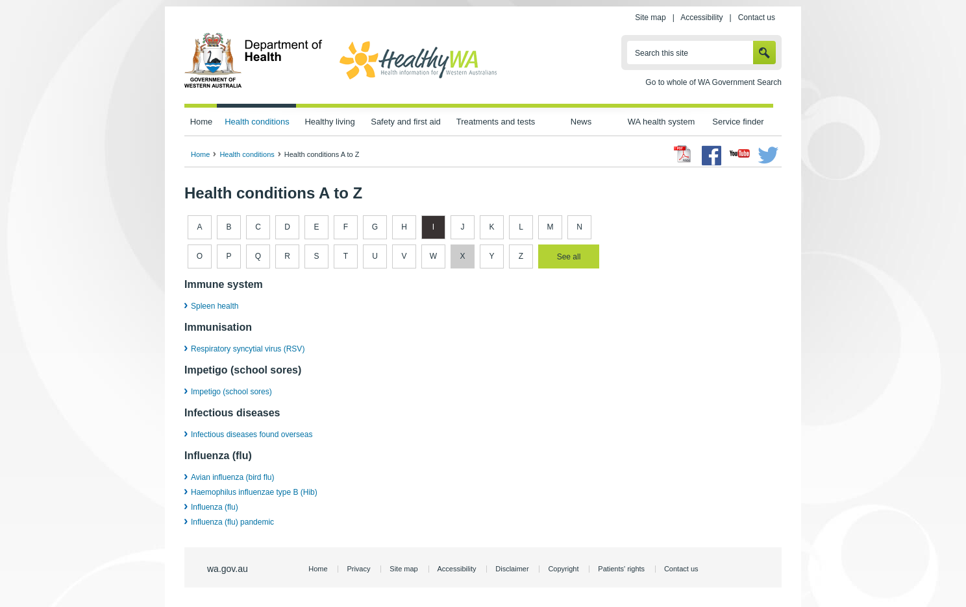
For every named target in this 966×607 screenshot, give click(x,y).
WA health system (661, 121)
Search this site (661, 53)
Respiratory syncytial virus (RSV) (247, 348)
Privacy (358, 569)
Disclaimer (511, 569)
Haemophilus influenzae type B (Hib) (254, 492)
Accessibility (701, 17)
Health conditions (257, 121)
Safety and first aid (406, 121)
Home (201, 121)
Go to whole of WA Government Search (713, 82)
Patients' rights (621, 569)
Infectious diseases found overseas (251, 434)
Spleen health (214, 306)
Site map (650, 17)
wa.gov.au (227, 569)
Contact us (756, 17)
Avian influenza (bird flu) (233, 477)
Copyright (563, 569)
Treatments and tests (495, 121)
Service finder (737, 121)
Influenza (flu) (214, 507)
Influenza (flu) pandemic (232, 522)
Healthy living (329, 121)
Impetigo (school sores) (231, 391)
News (581, 121)
